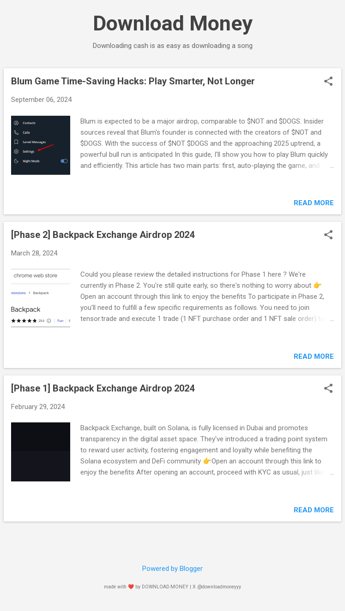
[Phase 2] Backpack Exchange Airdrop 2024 (102, 234)
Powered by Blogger (172, 568)
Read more (314, 203)
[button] (328, 82)
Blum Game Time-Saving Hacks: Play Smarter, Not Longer (133, 81)
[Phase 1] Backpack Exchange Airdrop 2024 (102, 388)
